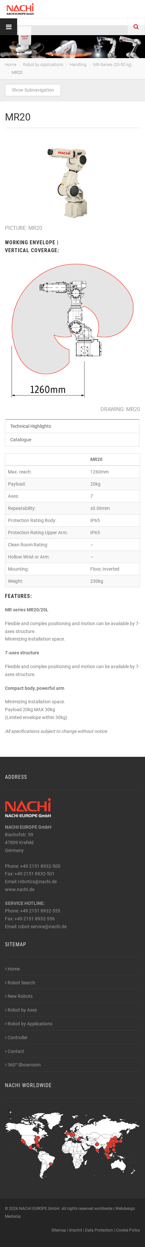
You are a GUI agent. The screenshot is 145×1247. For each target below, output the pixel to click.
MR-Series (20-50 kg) (112, 64)
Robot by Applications (43, 64)
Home (10, 64)
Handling (78, 64)
